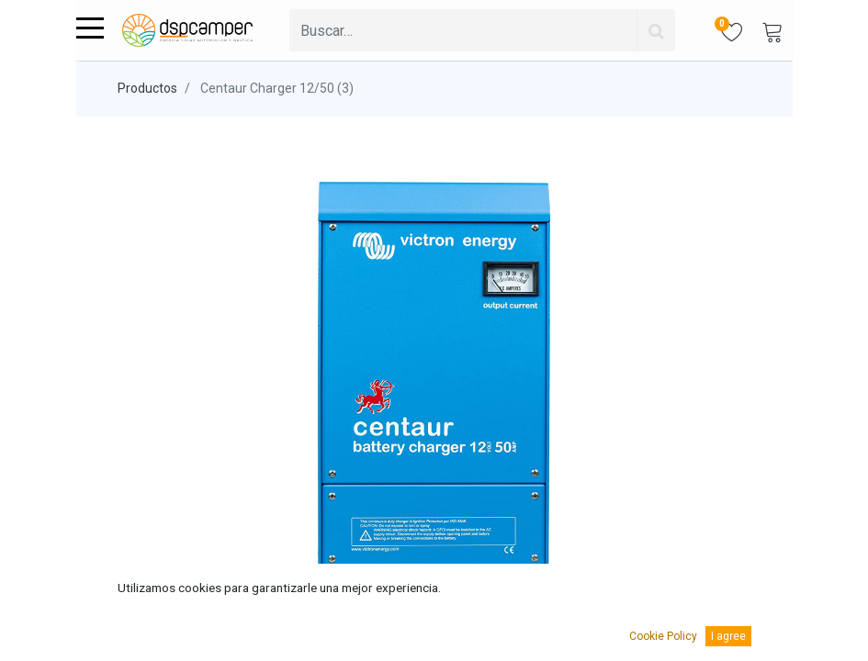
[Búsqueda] (656, 30)
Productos (147, 88)
